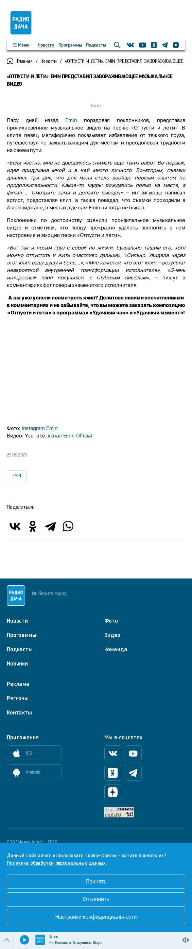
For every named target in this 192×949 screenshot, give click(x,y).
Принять (96, 881)
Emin (71, 120)
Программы (70, 45)
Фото (111, 621)
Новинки (17, 664)
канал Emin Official (70, 435)
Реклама (18, 684)
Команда (115, 649)
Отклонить (96, 899)
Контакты (19, 713)
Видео (112, 635)
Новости (46, 45)
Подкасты (96, 45)
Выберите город (49, 593)
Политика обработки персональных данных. (57, 863)
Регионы (18, 698)
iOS (19, 753)
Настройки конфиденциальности (96, 917)
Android (23, 772)
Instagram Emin (40, 428)
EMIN (17, 476)
